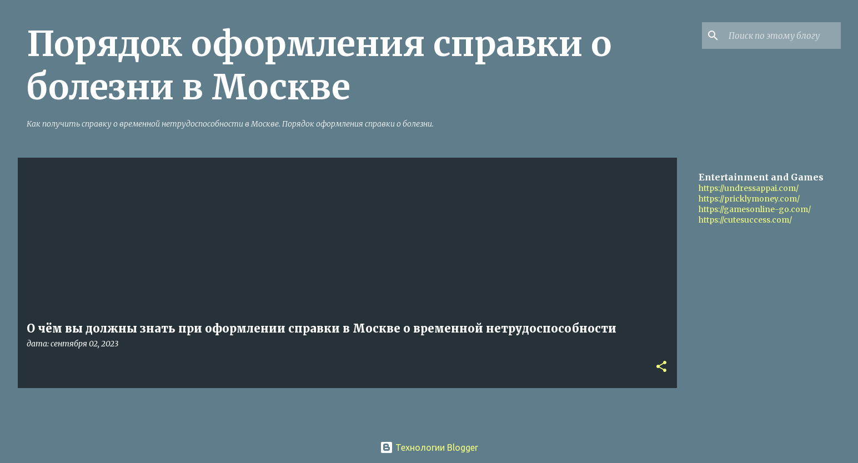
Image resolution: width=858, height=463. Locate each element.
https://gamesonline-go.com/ (755, 209)
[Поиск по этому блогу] (782, 35)
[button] (661, 367)
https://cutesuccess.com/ (745, 220)
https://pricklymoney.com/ (749, 199)
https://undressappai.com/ (749, 188)
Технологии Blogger (429, 447)
